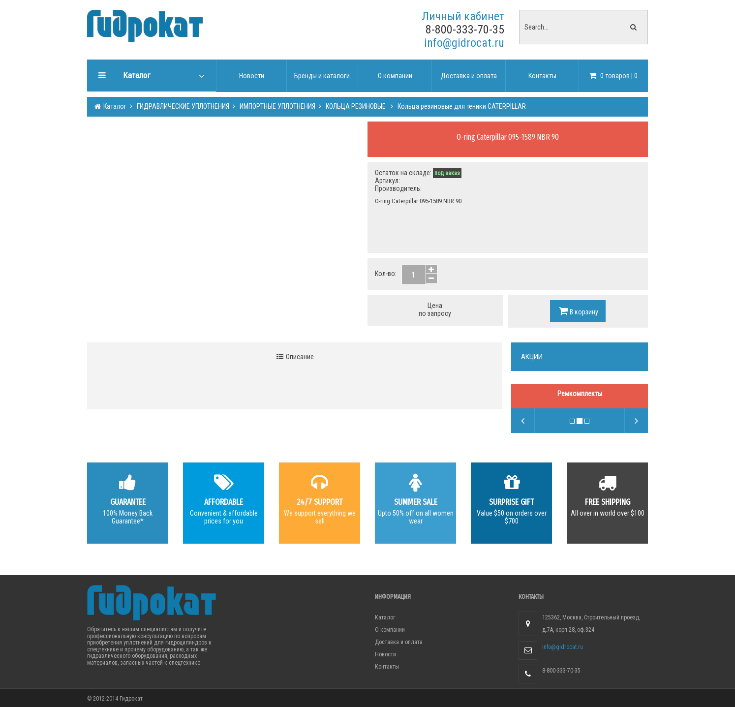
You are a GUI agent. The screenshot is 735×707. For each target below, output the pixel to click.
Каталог (114, 106)
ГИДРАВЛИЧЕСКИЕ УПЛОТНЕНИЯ (182, 106)
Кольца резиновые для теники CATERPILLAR (461, 106)
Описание (295, 357)
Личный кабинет (463, 16)
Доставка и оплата (399, 642)
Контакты (387, 666)
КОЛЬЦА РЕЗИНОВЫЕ (355, 106)
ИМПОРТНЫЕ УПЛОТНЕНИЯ (276, 106)
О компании (390, 629)
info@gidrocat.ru (464, 43)
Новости (385, 654)
